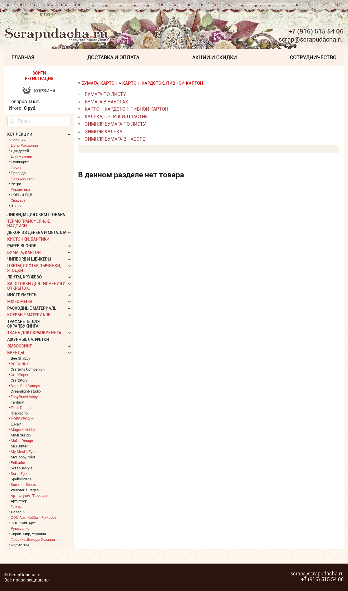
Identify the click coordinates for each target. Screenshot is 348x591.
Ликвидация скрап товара (36, 214)
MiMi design (21, 435)
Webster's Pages (25, 490)
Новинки (18, 139)
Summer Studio (23, 484)
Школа (17, 205)
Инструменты (22, 295)
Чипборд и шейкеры (29, 259)
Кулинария (20, 161)
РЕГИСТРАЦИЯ (39, 78)
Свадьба (18, 200)
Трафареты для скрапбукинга (23, 323)
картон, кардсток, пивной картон (162, 83)
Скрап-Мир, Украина (28, 533)
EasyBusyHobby (24, 396)
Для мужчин (21, 156)
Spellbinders (21, 479)
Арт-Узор (19, 500)
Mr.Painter (19, 446)
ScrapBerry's (22, 468)
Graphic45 (19, 413)
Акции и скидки (214, 57)
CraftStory (19, 380)
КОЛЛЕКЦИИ (19, 134)
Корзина (44, 91)
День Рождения (24, 145)
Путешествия (22, 178)
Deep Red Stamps (25, 385)
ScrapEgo (19, 473)
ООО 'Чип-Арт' (23, 522)
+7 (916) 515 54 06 (316, 31)
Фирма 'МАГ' (21, 544)
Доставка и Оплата (113, 57)
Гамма (16, 506)
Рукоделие (20, 528)
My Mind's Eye (23, 451)
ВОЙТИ (39, 73)
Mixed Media (19, 301)
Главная (23, 57)
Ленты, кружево (24, 277)
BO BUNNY (20, 363)
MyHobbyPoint (23, 457)
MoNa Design (22, 440)
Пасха (16, 167)
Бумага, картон (100, 83)
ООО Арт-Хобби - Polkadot (33, 517)
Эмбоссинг (19, 346)
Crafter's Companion (28, 369)
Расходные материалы (32, 308)
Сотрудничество (313, 57)
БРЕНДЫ (15, 352)
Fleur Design (21, 407)
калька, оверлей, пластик (116, 116)
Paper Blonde (21, 246)
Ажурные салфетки (28, 339)
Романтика (20, 189)
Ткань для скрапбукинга (34, 332)
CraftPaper (20, 374)
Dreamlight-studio (26, 391)
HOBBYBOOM (22, 418)
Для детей (20, 150)
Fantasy (17, 402)
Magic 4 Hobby (23, 429)
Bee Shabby (20, 358)
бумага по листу (105, 94)
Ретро (16, 183)
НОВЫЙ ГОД (21, 194)
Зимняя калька (103, 131)
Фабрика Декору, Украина (33, 539)
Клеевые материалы (29, 315)
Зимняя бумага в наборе (115, 139)
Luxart (16, 424)
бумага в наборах (106, 102)
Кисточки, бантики (28, 239)
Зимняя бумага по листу (115, 124)
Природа (18, 172)
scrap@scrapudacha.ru (311, 39)
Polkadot (18, 462)
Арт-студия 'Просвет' (30, 495)
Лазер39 (18, 511)
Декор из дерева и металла (36, 232)
